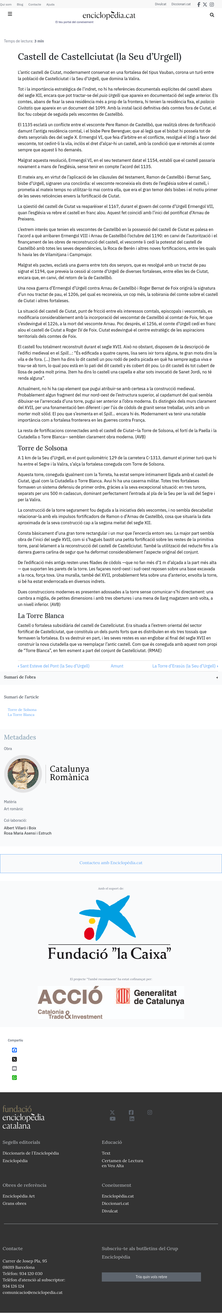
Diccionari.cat (181, 4)
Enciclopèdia (15, 1160)
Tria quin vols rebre (151, 1277)
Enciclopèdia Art (19, 1196)
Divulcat (160, 4)
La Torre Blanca (21, 714)
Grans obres (14, 1203)
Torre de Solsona (22, 709)
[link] (111, 677)
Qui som (6, 4)
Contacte (34, 4)
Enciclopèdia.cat (118, 1196)
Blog (20, 4)
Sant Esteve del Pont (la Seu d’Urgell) (54, 666)
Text (106, 1153)
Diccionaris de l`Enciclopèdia (31, 1153)
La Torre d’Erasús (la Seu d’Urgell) (185, 666)
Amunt (117, 666)
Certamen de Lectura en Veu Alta (122, 1163)
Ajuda (50, 4)
